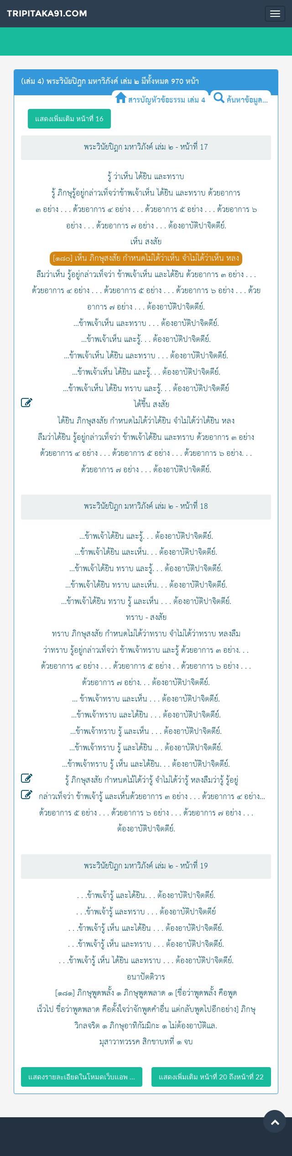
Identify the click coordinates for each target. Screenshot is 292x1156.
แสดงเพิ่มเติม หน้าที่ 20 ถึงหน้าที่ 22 (211, 1077)
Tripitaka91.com (47, 13)
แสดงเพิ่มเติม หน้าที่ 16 (69, 118)
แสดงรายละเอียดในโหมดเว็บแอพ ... (81, 1077)
